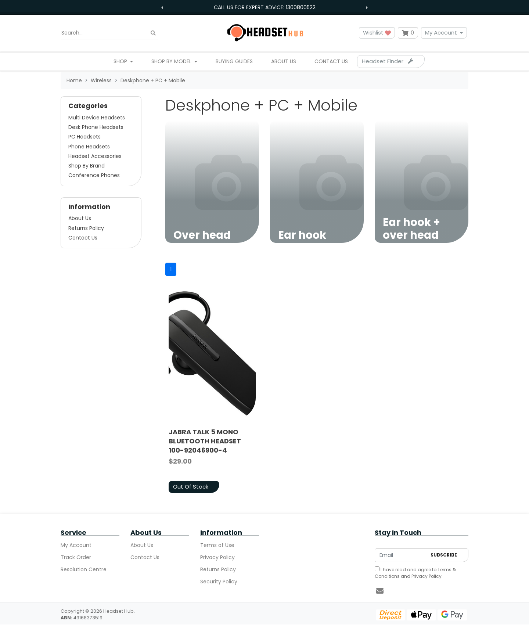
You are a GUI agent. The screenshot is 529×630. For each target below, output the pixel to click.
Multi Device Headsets (96, 117)
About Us (283, 61)
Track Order (76, 557)
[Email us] (380, 591)
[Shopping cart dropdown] (408, 33)
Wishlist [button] (377, 32)
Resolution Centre (84, 569)
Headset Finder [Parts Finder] (387, 61)
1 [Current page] (171, 269)
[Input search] (109, 33)
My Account (441, 32)
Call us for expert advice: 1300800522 (265, 7)
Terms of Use (217, 545)
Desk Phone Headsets (95, 127)
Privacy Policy (217, 557)
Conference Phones (94, 175)
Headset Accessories (95, 156)
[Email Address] (401, 555)
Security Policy (218, 581)
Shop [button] (121, 61)
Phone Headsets (89, 146)
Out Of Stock (190, 486)
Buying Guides (234, 61)
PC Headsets (84, 136)
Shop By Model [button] (172, 61)
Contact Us (331, 61)
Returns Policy (86, 228)
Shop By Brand (86, 165)
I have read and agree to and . (415, 572)
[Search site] (153, 33)
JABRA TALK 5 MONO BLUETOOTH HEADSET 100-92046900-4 (205, 441)
